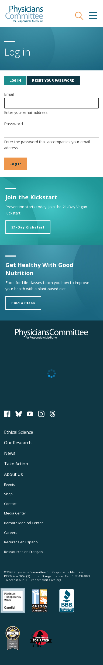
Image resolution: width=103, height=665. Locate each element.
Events (9, 484)
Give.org (55, 580)
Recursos (21, 542)
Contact (10, 503)
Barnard (23, 522)
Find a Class (23, 303)
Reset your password (53, 80)
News (9, 453)
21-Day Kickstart (27, 227)
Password (13, 123)
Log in (15, 80)
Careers (10, 532)
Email (9, 94)
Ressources (23, 551)
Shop (8, 494)
